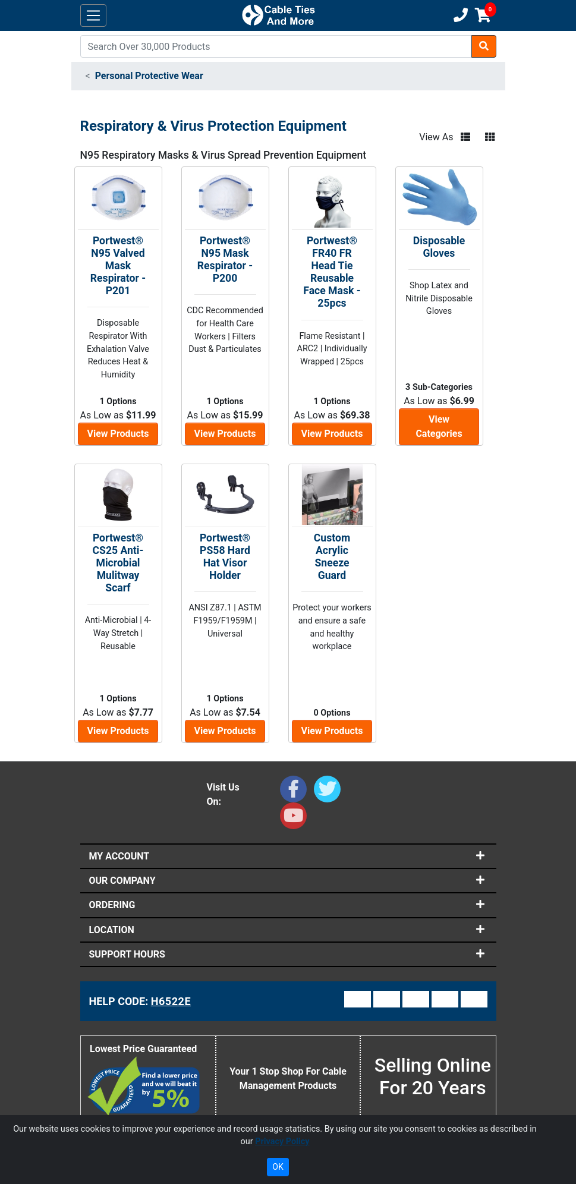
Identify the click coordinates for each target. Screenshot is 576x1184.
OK (277, 1167)
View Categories (439, 426)
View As (436, 137)
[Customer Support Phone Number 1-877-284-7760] (459, 15)
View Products (118, 433)
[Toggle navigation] (93, 15)
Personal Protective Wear (149, 75)
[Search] (276, 46)
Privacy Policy (282, 1141)
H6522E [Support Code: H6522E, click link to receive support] (171, 1001)
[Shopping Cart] (483, 15)
